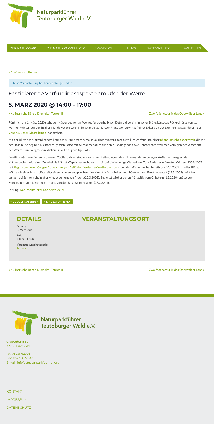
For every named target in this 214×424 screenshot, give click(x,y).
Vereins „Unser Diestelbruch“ (28, 132)
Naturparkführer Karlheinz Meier (42, 190)
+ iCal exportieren (57, 201)
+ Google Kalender (24, 201)
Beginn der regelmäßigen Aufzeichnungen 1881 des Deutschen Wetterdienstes (66, 167)
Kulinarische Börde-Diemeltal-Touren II (36, 113)
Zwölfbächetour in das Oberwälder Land (176, 113)
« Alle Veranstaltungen (23, 72)
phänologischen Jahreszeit (177, 139)
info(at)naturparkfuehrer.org (38, 362)
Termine (22, 248)
